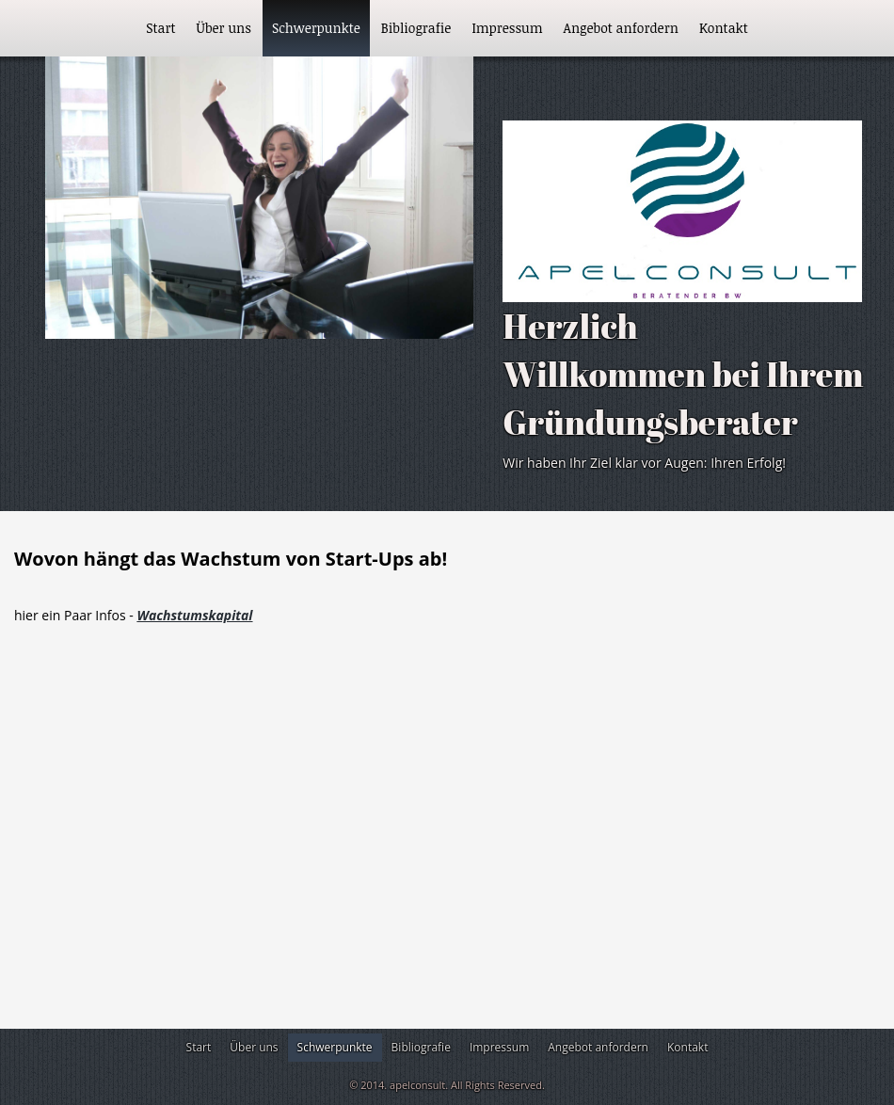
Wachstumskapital (194, 615)
